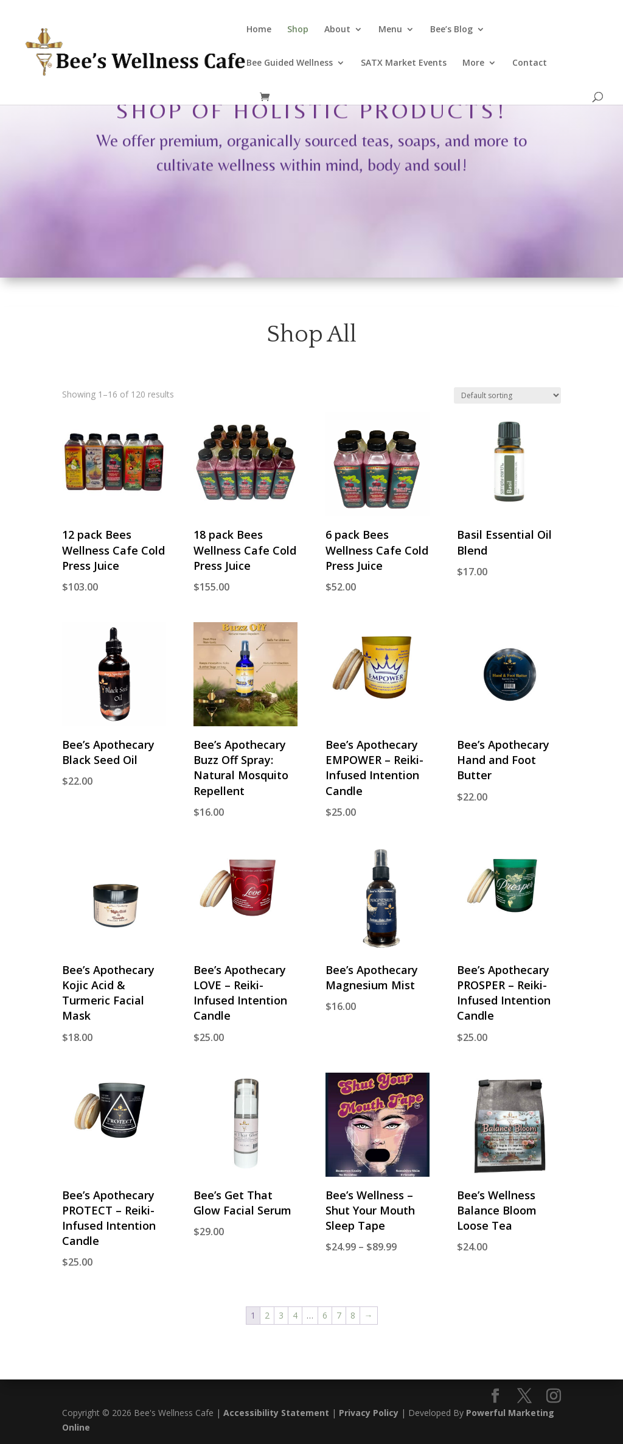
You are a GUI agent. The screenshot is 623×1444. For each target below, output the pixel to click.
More (473, 63)
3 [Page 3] (281, 1315)
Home (258, 30)
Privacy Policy (369, 1412)
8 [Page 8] (352, 1315)
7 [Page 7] (338, 1315)
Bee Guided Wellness (289, 63)
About (337, 30)
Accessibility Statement (276, 1412)
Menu (390, 30)
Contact (529, 63)
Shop (297, 30)
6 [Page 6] (324, 1315)
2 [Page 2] (267, 1315)
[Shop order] (507, 395)
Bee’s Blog (451, 30)
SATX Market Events (404, 63)
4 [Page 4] (295, 1315)
